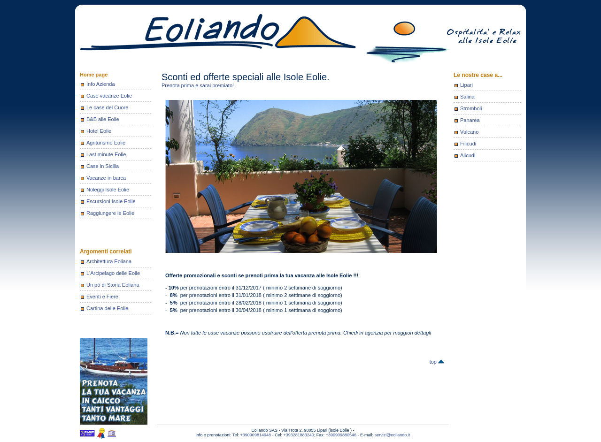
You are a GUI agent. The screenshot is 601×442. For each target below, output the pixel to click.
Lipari (466, 85)
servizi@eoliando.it (392, 435)
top (437, 362)
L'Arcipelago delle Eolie (113, 273)
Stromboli (471, 108)
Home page (94, 74)
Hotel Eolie (98, 131)
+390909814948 (255, 435)
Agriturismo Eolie (105, 142)
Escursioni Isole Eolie (111, 201)
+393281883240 (298, 435)
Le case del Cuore (107, 107)
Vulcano (469, 132)
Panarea (470, 120)
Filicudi (468, 143)
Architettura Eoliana (108, 261)
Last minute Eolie (106, 154)
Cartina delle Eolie (107, 308)
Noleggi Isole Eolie (107, 189)
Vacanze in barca (106, 178)
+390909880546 (341, 435)
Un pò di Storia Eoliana (112, 285)
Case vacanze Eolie (109, 96)
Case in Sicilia (102, 166)
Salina (467, 96)
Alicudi (467, 155)
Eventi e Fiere (102, 296)
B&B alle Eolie (102, 119)
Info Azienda (100, 84)
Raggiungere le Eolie (110, 213)
